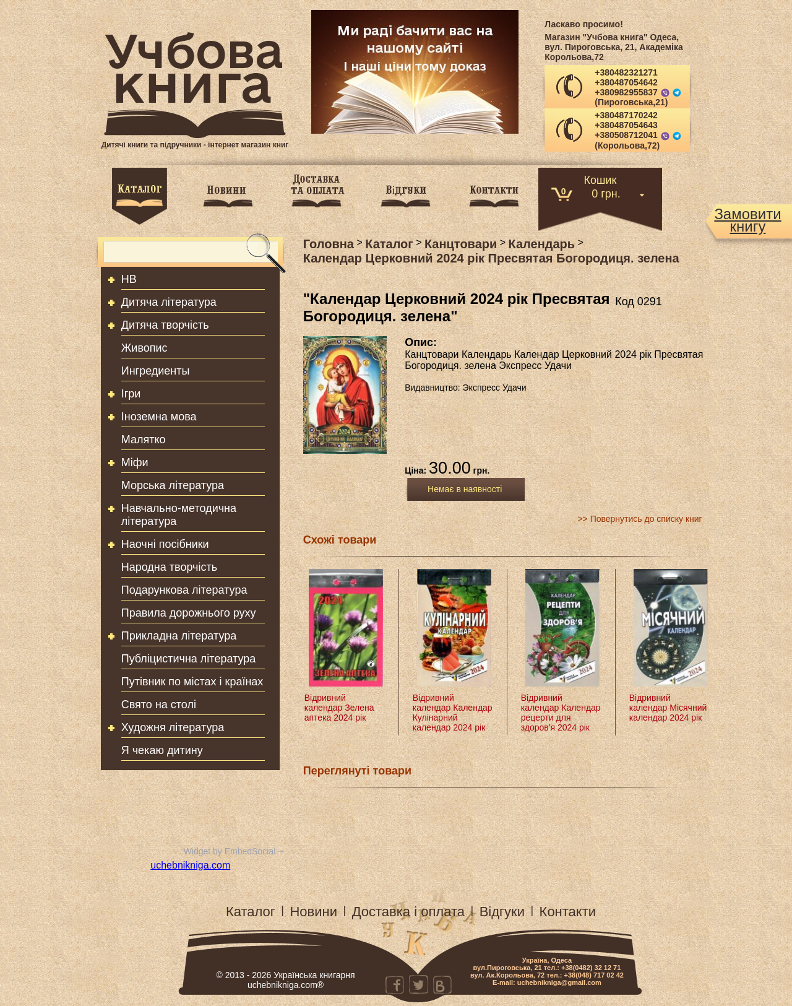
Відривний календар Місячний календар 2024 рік (668, 707)
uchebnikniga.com (190, 865)
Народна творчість (169, 567)
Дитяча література (169, 302)
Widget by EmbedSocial (230, 851)
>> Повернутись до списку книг (639, 519)
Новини (313, 911)
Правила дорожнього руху (188, 613)
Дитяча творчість (165, 325)
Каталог (250, 911)
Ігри (131, 394)
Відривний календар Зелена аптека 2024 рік (339, 707)
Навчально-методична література (178, 514)
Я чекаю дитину (162, 750)
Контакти (568, 911)
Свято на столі (158, 704)
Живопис (144, 348)
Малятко (143, 439)
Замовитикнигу (747, 220)
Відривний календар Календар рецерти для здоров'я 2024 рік (561, 712)
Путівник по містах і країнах (192, 681)
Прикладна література (179, 636)
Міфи (134, 462)
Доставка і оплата (408, 911)
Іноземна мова (159, 416)
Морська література (172, 485)
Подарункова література (184, 590)
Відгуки (502, 911)
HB (129, 279)
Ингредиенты (155, 371)
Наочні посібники (165, 544)
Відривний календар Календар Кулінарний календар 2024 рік (453, 712)
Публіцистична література (188, 659)
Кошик (600, 179)
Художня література (173, 727)
